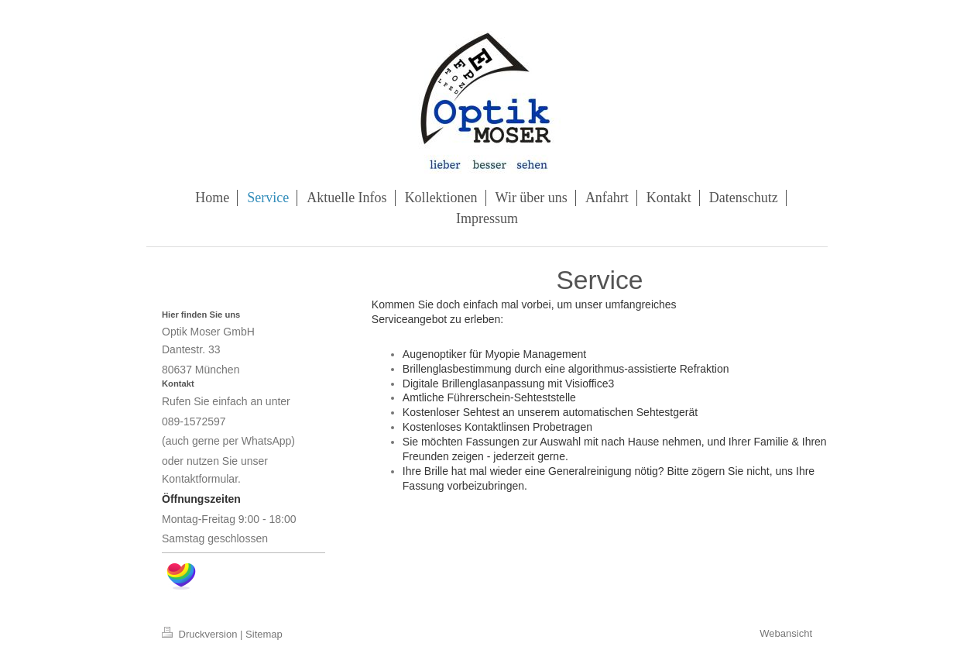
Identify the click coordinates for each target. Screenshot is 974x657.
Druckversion (201, 634)
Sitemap (264, 634)
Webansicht (786, 633)
